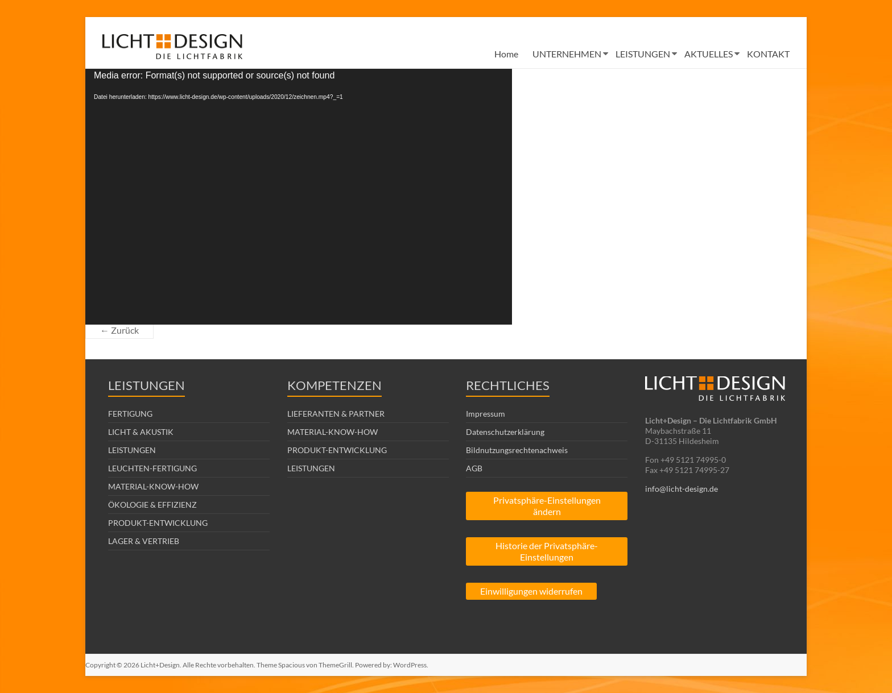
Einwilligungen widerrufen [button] (531, 591)
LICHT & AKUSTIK (141, 432)
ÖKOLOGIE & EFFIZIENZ (152, 504)
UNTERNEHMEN (566, 53)
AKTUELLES (708, 53)
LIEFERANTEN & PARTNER (336, 413)
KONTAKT (768, 53)
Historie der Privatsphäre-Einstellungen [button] (546, 551)
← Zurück (119, 330)
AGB (474, 468)
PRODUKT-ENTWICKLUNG (158, 523)
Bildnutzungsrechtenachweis (517, 450)
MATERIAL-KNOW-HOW (153, 486)
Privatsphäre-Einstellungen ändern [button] (547, 506)
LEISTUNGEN (643, 53)
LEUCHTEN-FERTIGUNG (152, 468)
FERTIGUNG (130, 413)
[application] (298, 197)
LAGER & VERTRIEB (143, 541)
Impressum (485, 413)
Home (506, 53)
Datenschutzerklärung (505, 432)
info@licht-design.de (681, 488)
